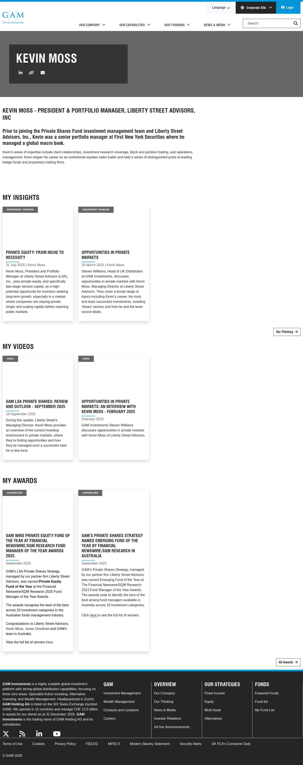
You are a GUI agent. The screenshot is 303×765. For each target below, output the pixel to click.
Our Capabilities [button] (132, 25)
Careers (110, 718)
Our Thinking (284, 332)
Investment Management (122, 693)
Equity (209, 701)
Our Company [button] (89, 25)
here (49, 642)
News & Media (165, 710)
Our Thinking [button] (174, 25)
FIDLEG (92, 744)
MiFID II (114, 744)
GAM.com (13, 16)
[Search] (271, 23)
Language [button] (219, 7)
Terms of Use (12, 744)
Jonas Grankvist (37, 628)
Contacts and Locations (121, 710)
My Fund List (264, 710)
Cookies (38, 744)
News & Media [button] (214, 25)
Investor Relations (167, 718)
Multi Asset (213, 710)
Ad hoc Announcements (172, 727)
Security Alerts (190, 744)
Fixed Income (215, 693)
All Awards (286, 662)
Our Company (164, 693)
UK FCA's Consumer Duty (230, 744)
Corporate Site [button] (254, 8)
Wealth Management (119, 701)
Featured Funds (267, 693)
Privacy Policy (65, 744)
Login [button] (290, 7)
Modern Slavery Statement (150, 744)
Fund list (261, 701)
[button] (295, 23)
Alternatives (213, 718)
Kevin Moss (14, 628)
